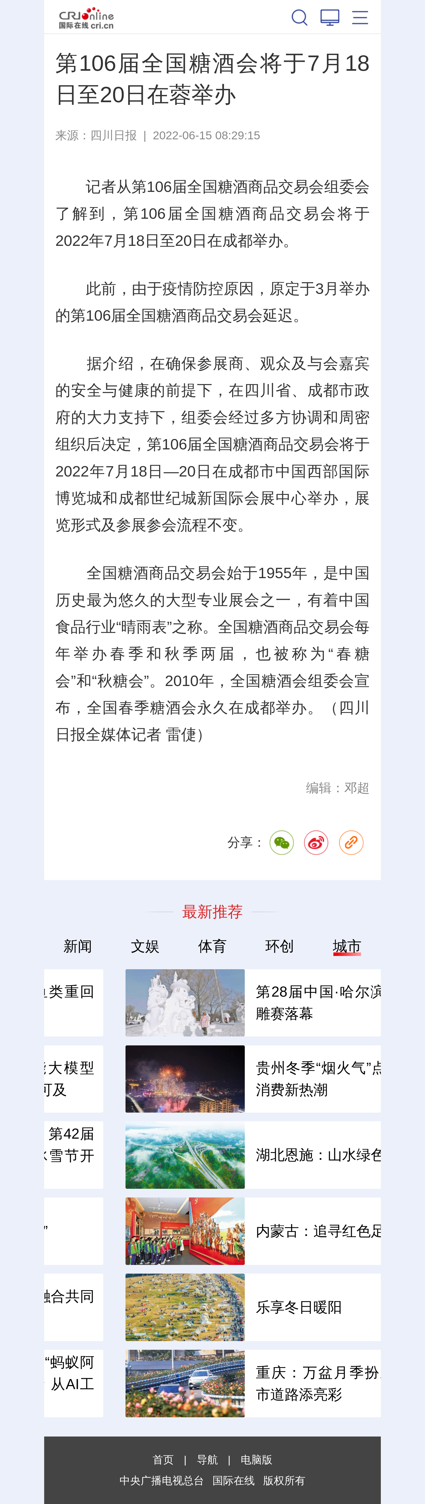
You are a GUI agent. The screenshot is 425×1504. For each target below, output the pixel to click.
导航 (207, 1460)
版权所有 (284, 1480)
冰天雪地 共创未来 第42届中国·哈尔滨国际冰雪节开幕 (202, 1155)
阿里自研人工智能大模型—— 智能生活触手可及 (202, 1079)
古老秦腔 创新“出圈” (179, 1231)
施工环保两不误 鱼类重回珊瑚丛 (202, 1003)
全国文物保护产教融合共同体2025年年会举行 (202, 1307)
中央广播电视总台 (162, 1480)
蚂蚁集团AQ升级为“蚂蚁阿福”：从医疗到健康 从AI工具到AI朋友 (202, 1384)
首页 (163, 1460)
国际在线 (86, 17)
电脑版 (256, 1460)
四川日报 (113, 135)
